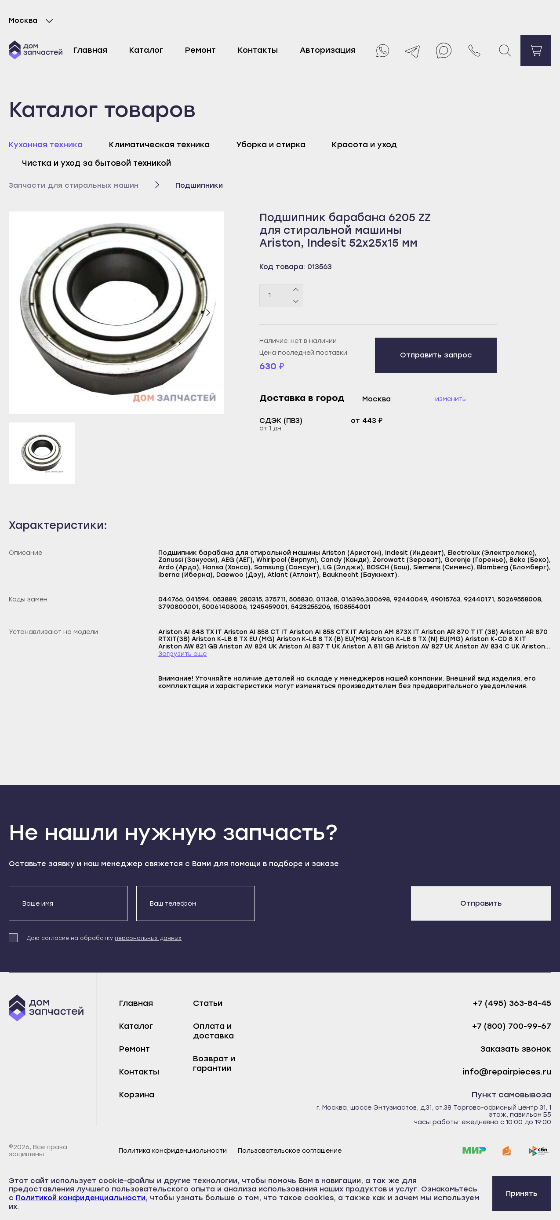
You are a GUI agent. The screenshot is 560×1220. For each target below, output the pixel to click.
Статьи (207, 1003)
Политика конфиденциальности (173, 1150)
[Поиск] (505, 50)
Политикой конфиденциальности (80, 1198)
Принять (522, 1193)
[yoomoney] (507, 1151)
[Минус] (296, 300)
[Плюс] (296, 289)
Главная (90, 50)
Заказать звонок (515, 1049)
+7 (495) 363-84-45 (512, 1003)
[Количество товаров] (281, 295)
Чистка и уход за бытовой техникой (96, 163)
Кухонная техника (46, 144)
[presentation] (330, 903)
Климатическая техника (159, 144)
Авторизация (328, 50)
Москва (33, 20)
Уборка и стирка (270, 144)
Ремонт (200, 50)
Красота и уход (364, 144)
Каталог (146, 50)
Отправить (481, 903)
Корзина (136, 1095)
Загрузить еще (182, 654)
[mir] (474, 1151)
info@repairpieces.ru (507, 1072)
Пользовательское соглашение (290, 1150)
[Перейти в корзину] (535, 50)
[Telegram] (412, 50)
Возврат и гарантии (214, 1063)
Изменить (450, 399)
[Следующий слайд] (207, 312)
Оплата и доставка (213, 1031)
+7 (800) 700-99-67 (511, 1026)
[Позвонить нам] (474, 50)
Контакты (258, 50)
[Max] (443, 50)
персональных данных (148, 938)
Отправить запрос (436, 355)
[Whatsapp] (382, 50)
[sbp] (539, 1151)
